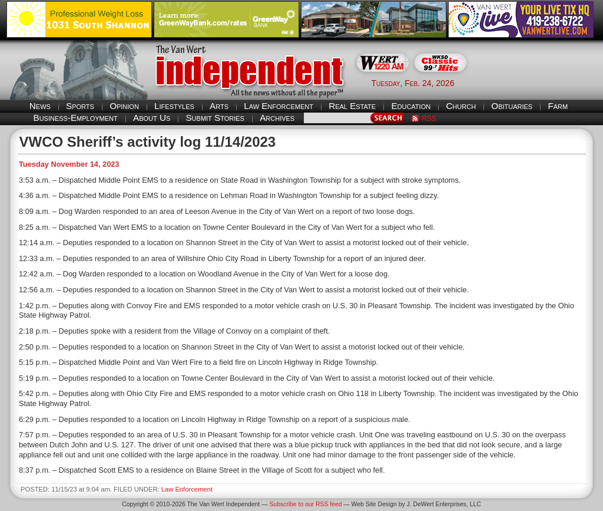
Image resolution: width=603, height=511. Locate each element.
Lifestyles (174, 106)
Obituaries (511, 106)
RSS (429, 118)
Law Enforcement (278, 106)
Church (461, 106)
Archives (277, 118)
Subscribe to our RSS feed (305, 504)
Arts (219, 106)
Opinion (124, 106)
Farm (558, 106)
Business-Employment (76, 118)
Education (410, 106)
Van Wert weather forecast (537, 82)
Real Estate (352, 106)
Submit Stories (214, 118)
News (40, 106)
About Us (151, 118)
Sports (80, 106)
